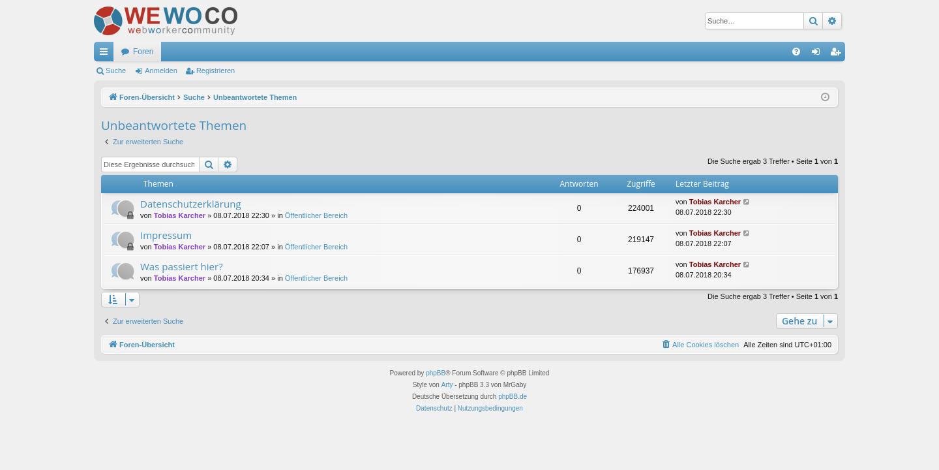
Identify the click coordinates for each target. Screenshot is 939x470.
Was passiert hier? (181, 266)
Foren (143, 51)
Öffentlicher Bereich (316, 215)
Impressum (166, 235)
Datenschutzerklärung (190, 203)
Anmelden (161, 70)
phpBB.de (512, 396)
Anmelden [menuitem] (819, 54)
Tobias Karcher (179, 215)
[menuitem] (796, 51)
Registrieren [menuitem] (838, 54)
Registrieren (215, 70)
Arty (447, 384)
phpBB (435, 373)
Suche (116, 70)
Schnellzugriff (106, 54)
